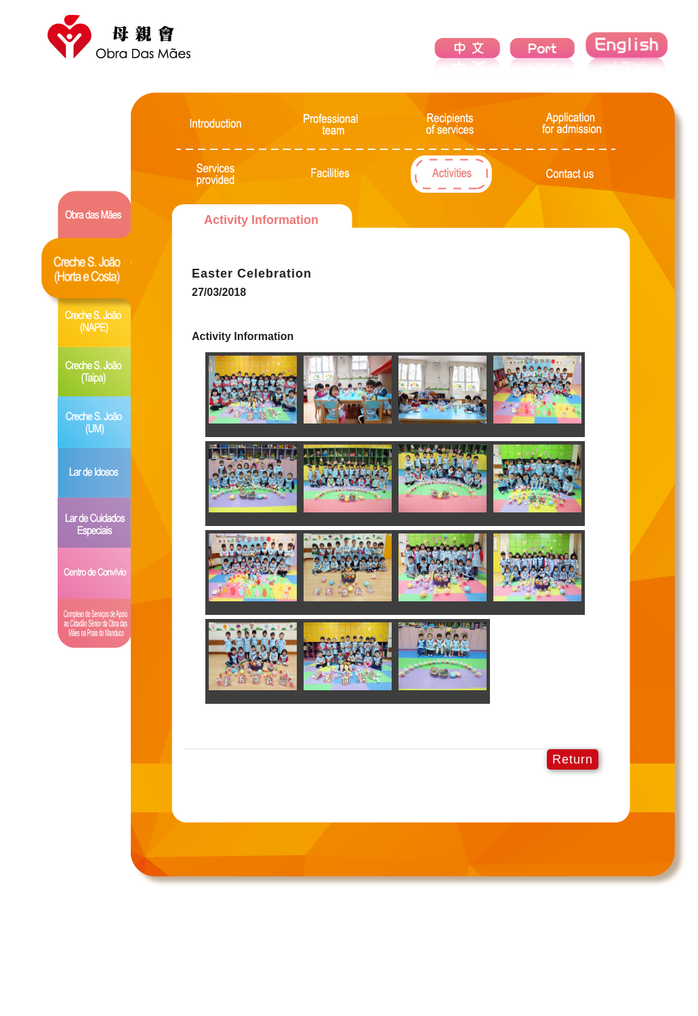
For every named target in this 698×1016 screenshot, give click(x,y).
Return (572, 759)
